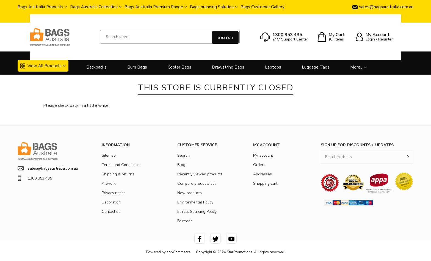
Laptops (273, 67)
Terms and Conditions (121, 164)
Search (225, 37)
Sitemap (109, 155)
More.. (356, 67)
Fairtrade (185, 221)
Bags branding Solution (212, 7)
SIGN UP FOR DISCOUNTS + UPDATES (357, 145)
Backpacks (96, 67)
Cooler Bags (179, 67)
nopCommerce (178, 252)
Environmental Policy (195, 202)
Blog (181, 164)
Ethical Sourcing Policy (197, 211)
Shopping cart (265, 183)
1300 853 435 (35, 178)
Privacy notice (114, 192)
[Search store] (170, 37)
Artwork (109, 183)
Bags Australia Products (40, 7)
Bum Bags (137, 67)
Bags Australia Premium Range (154, 7)
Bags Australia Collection (94, 7)
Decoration (111, 202)
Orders (259, 164)
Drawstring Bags (228, 67)
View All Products (41, 66)
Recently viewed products (199, 174)
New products (189, 192)
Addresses (262, 174)
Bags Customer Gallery (262, 7)
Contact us (111, 211)
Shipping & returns (118, 174)
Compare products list (196, 183)
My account (263, 155)
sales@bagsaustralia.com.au (48, 168)
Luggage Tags (316, 67)
